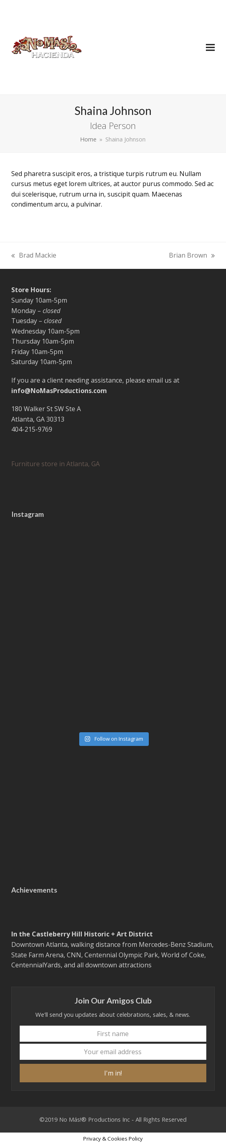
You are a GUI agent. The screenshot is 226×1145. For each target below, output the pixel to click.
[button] (210, 47)
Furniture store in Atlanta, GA (55, 463)
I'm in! (113, 1073)
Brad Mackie (33, 256)
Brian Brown (192, 256)
